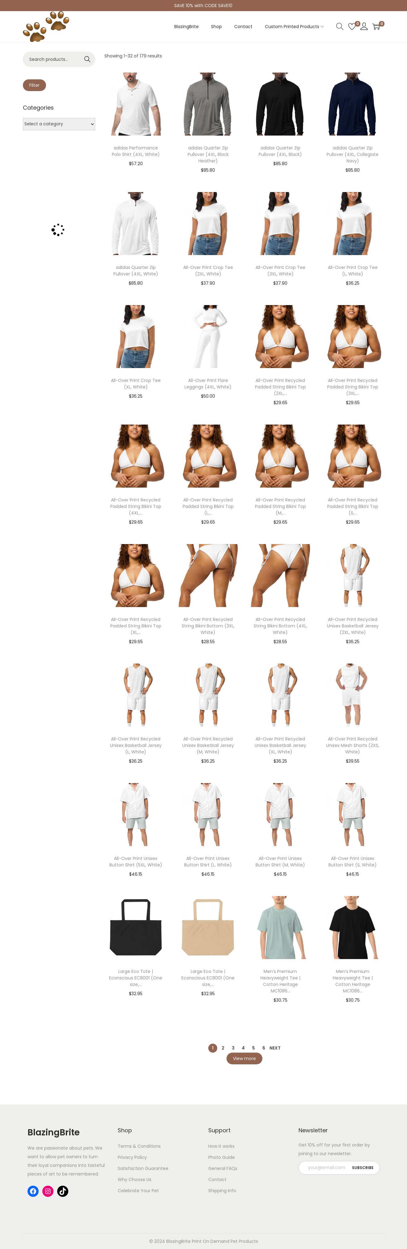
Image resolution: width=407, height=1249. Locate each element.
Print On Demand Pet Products (224, 1241)
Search (87, 59)
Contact (217, 1179)
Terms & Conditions (139, 1146)
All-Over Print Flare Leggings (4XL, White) (207, 383)
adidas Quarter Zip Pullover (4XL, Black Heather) (208, 154)
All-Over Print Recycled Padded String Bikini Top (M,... (280, 506)
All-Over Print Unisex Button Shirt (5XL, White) (135, 861)
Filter (34, 85)
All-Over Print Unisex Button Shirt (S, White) (353, 861)
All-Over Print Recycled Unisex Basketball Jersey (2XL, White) (353, 625)
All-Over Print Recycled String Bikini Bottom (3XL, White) (208, 625)
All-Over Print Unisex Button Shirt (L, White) (208, 861)
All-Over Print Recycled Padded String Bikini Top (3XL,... (352, 386)
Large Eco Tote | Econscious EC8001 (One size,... (135, 977)
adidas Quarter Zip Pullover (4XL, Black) (280, 151)
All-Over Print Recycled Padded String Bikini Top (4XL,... (135, 506)
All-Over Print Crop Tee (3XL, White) (280, 270)
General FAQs (222, 1168)
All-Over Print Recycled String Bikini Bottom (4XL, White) (280, 625)
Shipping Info (222, 1191)
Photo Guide (221, 1157)
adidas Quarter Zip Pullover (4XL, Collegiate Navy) (353, 154)
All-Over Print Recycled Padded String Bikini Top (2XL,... (280, 386)
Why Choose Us (134, 1179)
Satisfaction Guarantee (143, 1168)
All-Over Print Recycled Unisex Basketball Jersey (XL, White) (280, 745)
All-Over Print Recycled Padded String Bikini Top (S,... (352, 506)
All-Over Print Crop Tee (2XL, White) (208, 270)
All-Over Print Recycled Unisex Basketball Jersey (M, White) (208, 745)
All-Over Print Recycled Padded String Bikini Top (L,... (208, 506)
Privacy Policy (132, 1157)
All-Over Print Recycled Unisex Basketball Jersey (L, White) (136, 745)
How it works (221, 1146)
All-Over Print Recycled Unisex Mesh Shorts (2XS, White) (352, 745)
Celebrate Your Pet (138, 1191)
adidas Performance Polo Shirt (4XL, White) (136, 151)
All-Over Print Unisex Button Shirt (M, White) (280, 861)
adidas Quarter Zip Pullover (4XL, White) (135, 270)
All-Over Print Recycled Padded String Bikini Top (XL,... (135, 625)
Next (275, 1048)
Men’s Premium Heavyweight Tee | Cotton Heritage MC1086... (280, 981)
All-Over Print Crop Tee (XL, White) (136, 383)
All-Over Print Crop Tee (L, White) (353, 270)
